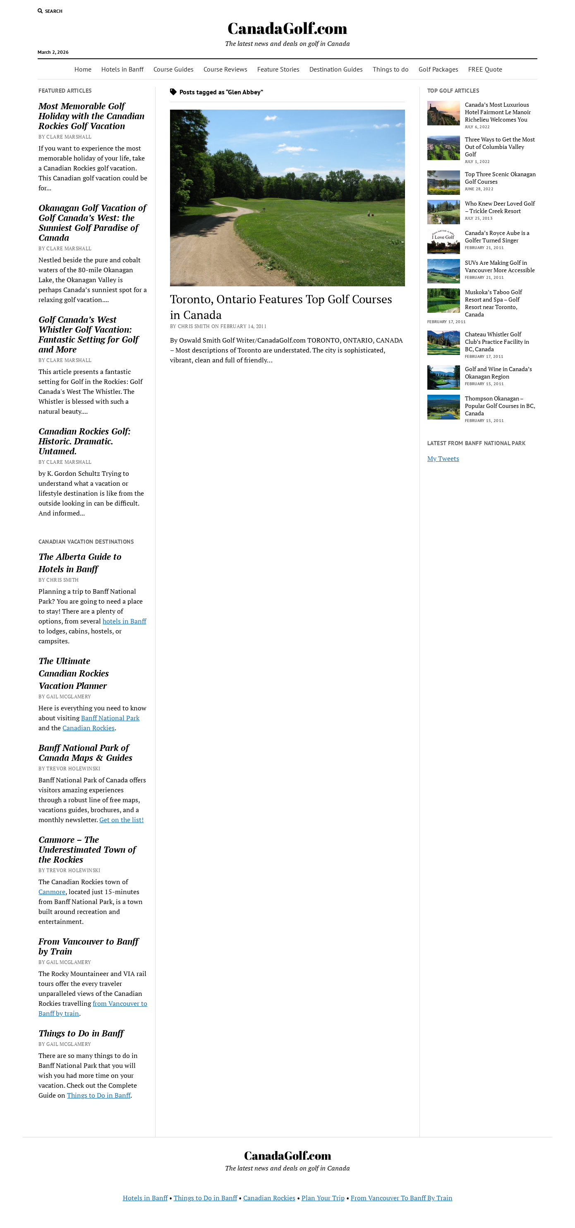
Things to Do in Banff (80, 1033)
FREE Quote (485, 69)
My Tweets (443, 458)
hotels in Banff (124, 621)
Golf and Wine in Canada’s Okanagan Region (498, 372)
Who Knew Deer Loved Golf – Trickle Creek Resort (500, 207)
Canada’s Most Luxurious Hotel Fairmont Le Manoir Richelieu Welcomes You (498, 112)
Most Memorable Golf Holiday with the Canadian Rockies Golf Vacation (91, 116)
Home (82, 69)
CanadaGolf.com (287, 27)
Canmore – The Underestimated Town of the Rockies (87, 849)
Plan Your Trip (323, 1197)
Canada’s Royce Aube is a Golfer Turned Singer (497, 236)
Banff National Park (110, 717)
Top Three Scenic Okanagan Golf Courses (500, 177)
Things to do (391, 69)
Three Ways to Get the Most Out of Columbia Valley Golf (500, 147)
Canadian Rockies (73, 673)
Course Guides (173, 69)
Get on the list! (121, 819)
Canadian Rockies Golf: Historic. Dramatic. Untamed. (84, 441)
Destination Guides (336, 69)
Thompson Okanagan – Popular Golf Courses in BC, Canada (500, 406)
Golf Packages (438, 69)
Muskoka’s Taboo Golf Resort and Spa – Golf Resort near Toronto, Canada (493, 303)
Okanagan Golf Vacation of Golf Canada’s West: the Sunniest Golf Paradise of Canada (92, 222)
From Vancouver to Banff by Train (88, 946)
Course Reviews (225, 69)
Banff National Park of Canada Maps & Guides (85, 753)
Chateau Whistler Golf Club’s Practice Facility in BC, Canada (497, 342)
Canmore (51, 891)
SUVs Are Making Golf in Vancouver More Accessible (500, 266)
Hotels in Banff (122, 69)
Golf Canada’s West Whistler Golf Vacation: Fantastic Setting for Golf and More (88, 334)
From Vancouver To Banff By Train (402, 1197)
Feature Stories (278, 69)
